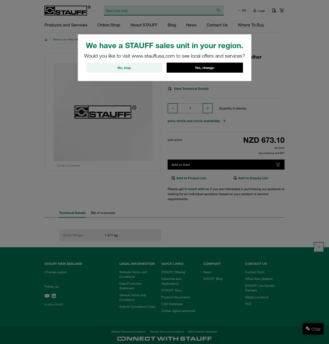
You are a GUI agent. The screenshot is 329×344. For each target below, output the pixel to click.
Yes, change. (205, 68)
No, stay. (124, 68)
